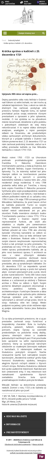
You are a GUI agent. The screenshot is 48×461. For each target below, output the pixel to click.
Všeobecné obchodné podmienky (18, 444)
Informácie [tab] (12, 424)
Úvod (4, 40)
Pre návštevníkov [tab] (16, 432)
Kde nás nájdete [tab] (15, 416)
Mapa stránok (38, 444)
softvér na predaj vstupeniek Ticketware (25, 453)
